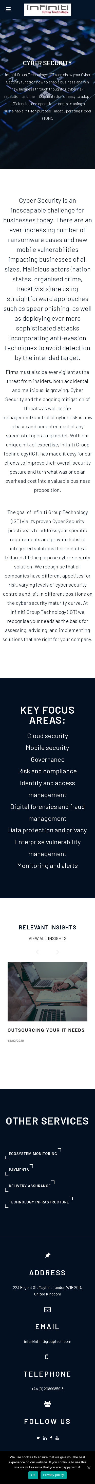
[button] (37, 952)
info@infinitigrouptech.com (47, 1341)
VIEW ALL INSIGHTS (48, 938)
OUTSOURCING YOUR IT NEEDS (46, 1030)
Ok (33, 1475)
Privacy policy (53, 1475)
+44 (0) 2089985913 (47, 1388)
